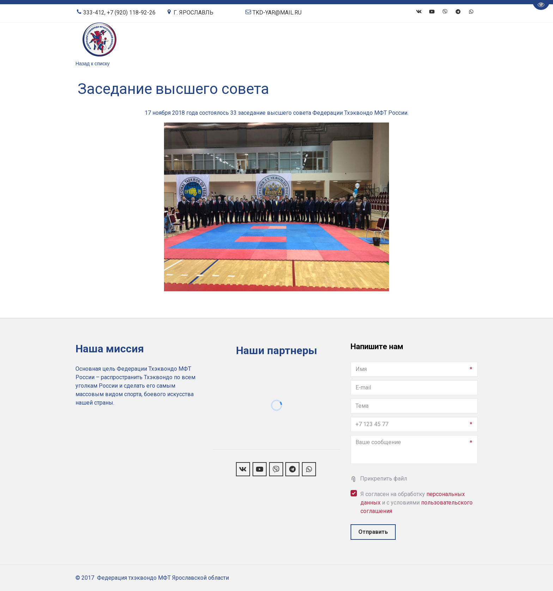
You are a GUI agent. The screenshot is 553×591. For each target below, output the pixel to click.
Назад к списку (92, 63)
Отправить (373, 532)
